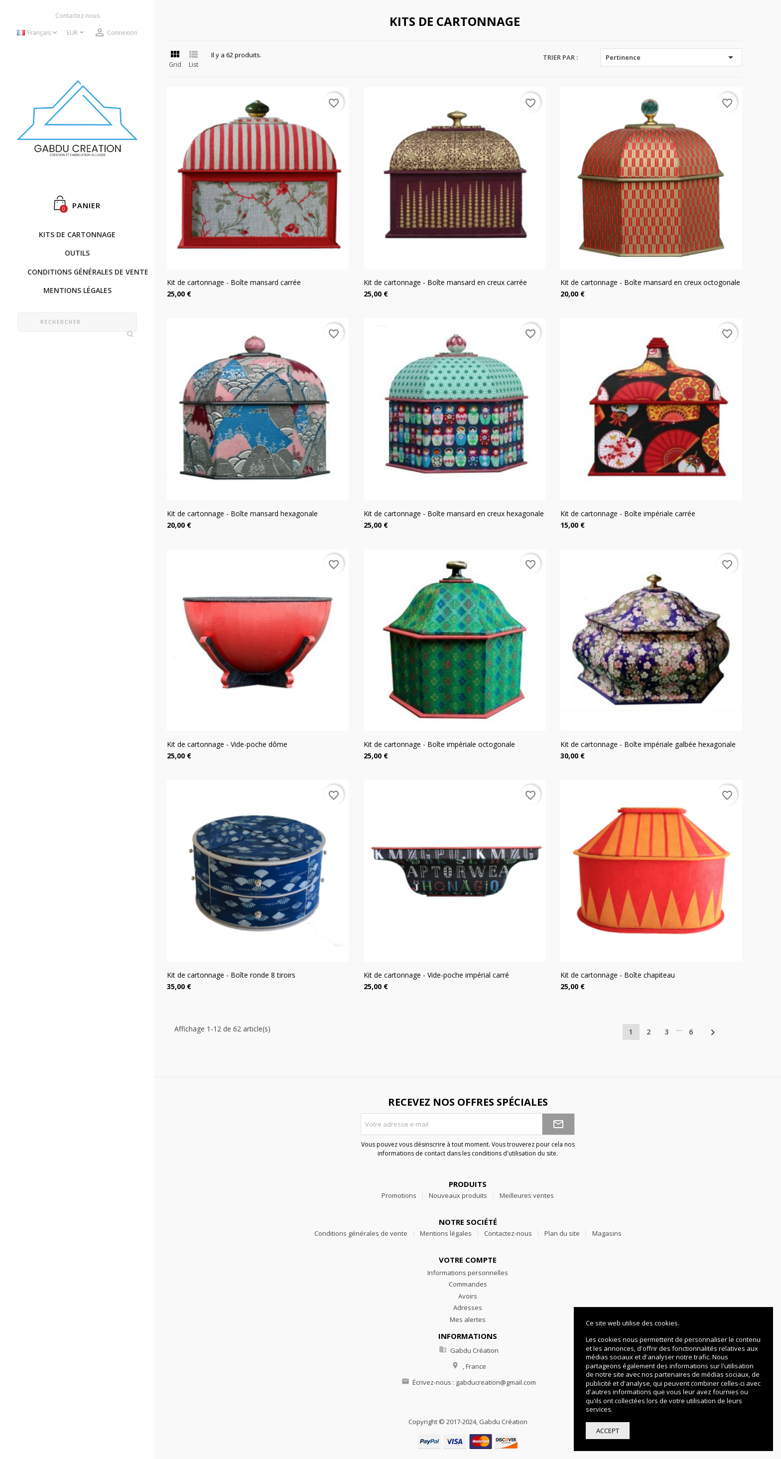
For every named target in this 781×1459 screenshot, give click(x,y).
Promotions (399, 1195)
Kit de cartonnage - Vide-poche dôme (227, 744)
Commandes (468, 1284)
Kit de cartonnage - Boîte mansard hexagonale (242, 513)
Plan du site (562, 1233)
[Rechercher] (77, 322)
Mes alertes (468, 1319)
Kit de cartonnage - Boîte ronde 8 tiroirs (231, 975)
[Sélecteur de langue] (38, 33)
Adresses (467, 1307)
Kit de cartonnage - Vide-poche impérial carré (436, 975)
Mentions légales (446, 1233)
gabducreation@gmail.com (496, 1382)
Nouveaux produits (458, 1195)
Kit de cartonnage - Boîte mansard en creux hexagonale (454, 513)
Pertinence (671, 57)
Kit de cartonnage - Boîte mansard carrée (234, 282)
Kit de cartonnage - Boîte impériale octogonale (439, 744)
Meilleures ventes (527, 1195)
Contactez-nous (77, 15)
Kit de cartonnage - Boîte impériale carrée (627, 513)
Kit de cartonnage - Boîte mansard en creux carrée (445, 282)
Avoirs (467, 1296)
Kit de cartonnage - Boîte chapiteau (617, 975)
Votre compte (468, 1260)
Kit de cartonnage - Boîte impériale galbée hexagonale (648, 744)
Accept (607, 1430)
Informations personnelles (467, 1272)
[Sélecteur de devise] (76, 33)
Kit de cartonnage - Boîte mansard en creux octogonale (650, 282)
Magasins (607, 1233)
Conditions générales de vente (360, 1233)
